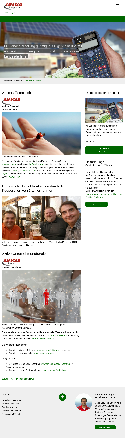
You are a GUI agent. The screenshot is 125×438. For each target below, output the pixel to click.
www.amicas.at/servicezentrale (55, 364)
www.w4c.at (14, 177)
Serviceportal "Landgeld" (104, 150)
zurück (5, 379)
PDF (32, 379)
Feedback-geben (9, 407)
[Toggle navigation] (117, 4)
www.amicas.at (9, 164)
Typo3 (6, 174)
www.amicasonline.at (58, 335)
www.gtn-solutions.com (24, 170)
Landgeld (8, 81)
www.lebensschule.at (44, 353)
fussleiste (18, 81)
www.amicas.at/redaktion (54, 370)
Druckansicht (22, 379)
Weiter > (96, 204)
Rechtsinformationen (11, 410)
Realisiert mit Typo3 (33, 81)
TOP (12, 379)
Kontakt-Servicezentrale (13, 400)
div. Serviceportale (37, 164)
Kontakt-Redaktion (10, 404)
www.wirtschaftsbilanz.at (43, 339)
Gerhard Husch (105, 427)
